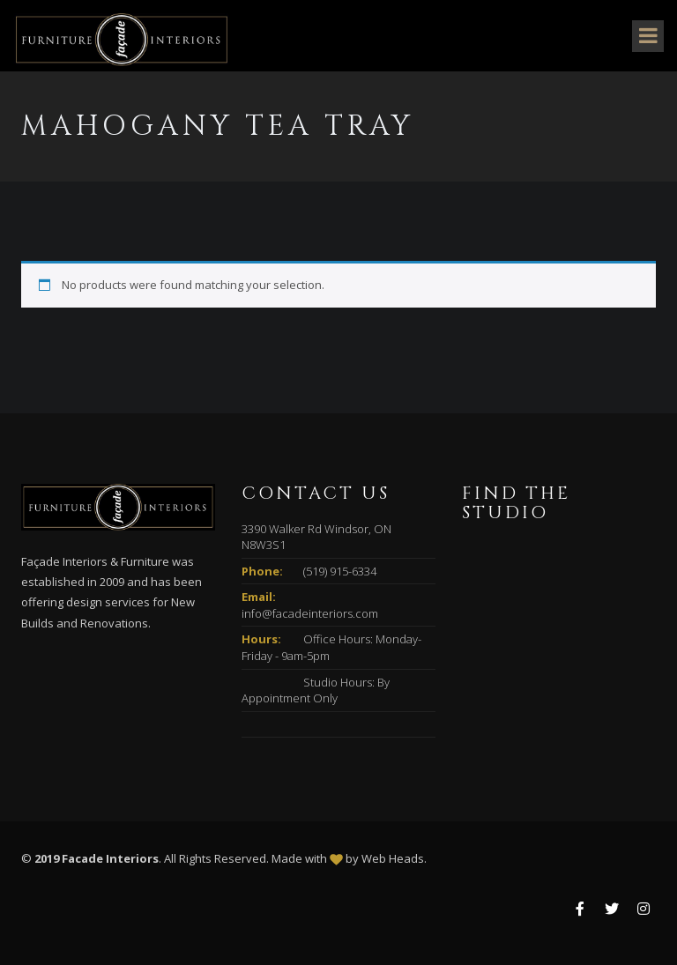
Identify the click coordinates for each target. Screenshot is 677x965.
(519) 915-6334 (339, 571)
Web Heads (392, 858)
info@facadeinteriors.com (310, 613)
